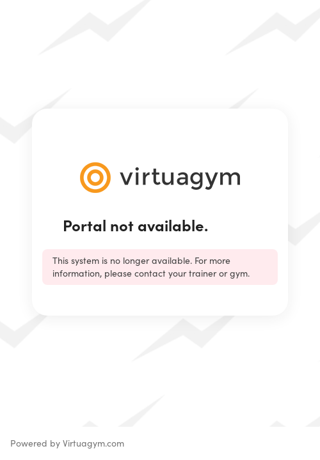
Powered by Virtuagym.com (67, 443)
